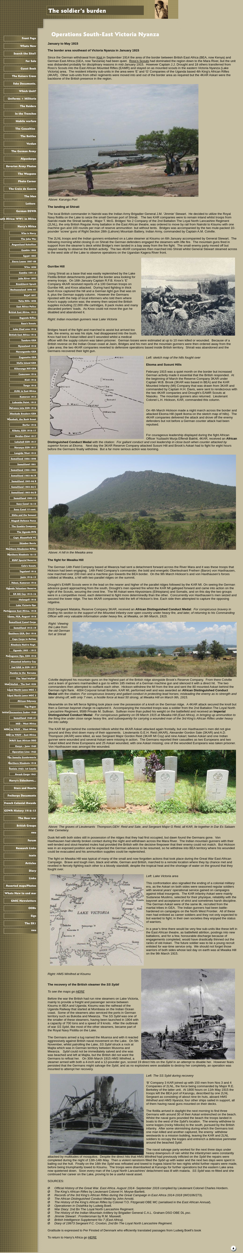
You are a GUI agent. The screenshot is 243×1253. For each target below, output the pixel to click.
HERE (92, 1237)
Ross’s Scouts (139, 61)
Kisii (99, 57)
